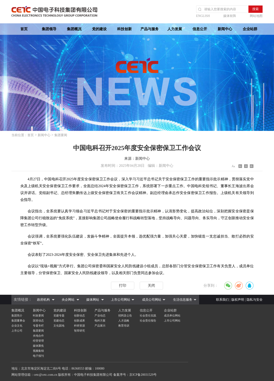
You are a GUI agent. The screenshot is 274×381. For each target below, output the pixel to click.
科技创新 (124, 29)
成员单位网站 (172, 315)
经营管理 (38, 340)
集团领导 (49, 29)
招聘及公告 (125, 315)
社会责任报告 (148, 320)
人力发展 (174, 29)
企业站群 (250, 29)
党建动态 (58, 320)
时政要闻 (38, 315)
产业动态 (100, 315)
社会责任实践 (148, 315)
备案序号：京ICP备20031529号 (135, 374)
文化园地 (58, 325)
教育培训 (123, 325)
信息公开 (199, 29)
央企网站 (68, 299)
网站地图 (256, 16)
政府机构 (43, 299)
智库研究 (79, 330)
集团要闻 (60, 135)
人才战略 (123, 320)
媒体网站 (92, 299)
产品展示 (100, 325)
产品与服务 (149, 29)
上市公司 (16, 330)
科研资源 (79, 325)
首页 (24, 29)
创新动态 (79, 315)
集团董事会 (18, 320)
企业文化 (16, 325)
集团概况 (74, 29)
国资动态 (38, 320)
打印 (122, 285)
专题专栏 (38, 325)
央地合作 (38, 335)
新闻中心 (225, 29)
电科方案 (100, 320)
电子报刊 (38, 355)
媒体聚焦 (38, 345)
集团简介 (16, 315)
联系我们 (222, 299)
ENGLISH (203, 16)
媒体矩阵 (229, 16)
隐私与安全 (255, 299)
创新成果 (79, 320)
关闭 (151, 285)
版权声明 (237, 299)
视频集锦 (38, 350)
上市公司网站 (120, 299)
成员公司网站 (151, 299)
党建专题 (58, 315)
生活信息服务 (182, 299)
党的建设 (99, 29)
